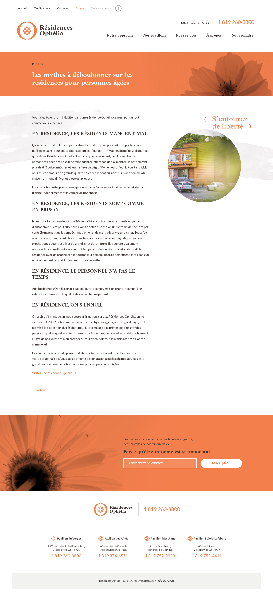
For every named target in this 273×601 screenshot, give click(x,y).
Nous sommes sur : (102, 8)
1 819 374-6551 (113, 555)
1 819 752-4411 (207, 555)
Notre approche (120, 35)
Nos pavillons (154, 35)
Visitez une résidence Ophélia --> (54, 373)
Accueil (22, 8)
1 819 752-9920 (160, 555)
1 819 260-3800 (236, 22)
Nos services (186, 35)
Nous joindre (243, 35)
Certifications (42, 8)
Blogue (79, 8)
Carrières (62, 8)
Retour (41, 390)
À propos (214, 35)
